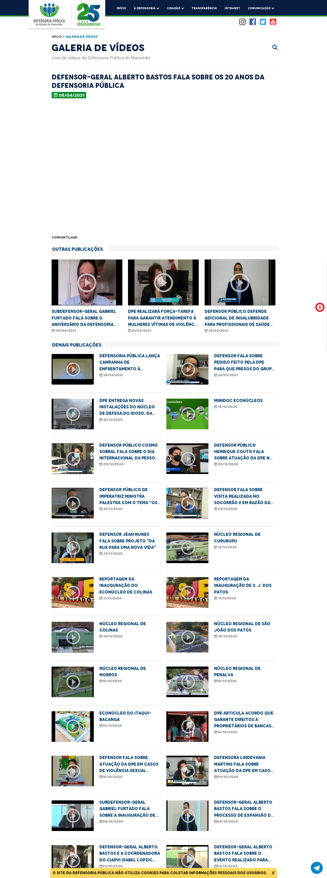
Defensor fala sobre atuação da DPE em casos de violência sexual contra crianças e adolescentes (128, 764)
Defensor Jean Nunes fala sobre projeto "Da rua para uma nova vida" (127, 541)
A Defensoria (146, 7)
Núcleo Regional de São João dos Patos (242, 627)
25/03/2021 (216, 331)
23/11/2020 (111, 553)
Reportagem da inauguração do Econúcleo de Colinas (125, 585)
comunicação (261, 7)
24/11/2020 (226, 509)
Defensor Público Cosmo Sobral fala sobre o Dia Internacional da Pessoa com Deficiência (128, 452)
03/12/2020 (111, 464)
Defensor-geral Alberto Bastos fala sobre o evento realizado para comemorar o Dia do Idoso (243, 853)
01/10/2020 (111, 866)
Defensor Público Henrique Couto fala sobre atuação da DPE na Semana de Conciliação (243, 452)
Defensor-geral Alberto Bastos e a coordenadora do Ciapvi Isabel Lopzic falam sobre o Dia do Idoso (129, 853)
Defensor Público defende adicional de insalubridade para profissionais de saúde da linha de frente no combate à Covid (237, 318)
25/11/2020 (111, 509)
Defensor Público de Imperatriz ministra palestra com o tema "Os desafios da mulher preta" (128, 496)
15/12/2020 (111, 420)
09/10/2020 (226, 777)
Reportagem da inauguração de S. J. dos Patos (243, 585)
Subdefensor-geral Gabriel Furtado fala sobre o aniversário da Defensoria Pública (84, 318)
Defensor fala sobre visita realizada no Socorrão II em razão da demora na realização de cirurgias (243, 496)
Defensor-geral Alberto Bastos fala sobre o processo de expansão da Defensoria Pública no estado (244, 809)
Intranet (232, 8)
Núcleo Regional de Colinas (122, 627)
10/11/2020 (111, 636)
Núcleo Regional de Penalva (237, 671)
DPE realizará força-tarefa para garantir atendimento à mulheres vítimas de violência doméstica (163, 318)
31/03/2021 (139, 331)
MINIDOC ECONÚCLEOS (238, 400)
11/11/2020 (110, 598)
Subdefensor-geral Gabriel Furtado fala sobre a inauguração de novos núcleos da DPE (127, 809)
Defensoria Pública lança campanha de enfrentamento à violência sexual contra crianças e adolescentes (129, 362)
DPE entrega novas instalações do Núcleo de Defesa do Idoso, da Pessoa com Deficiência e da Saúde (128, 407)
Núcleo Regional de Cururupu (237, 537)
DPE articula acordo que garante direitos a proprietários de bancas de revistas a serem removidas (243, 719)
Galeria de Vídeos (81, 37)
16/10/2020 (225, 732)
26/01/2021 (226, 375)
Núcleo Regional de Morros (122, 671)
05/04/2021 (69, 95)
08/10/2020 (111, 821)
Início (121, 8)
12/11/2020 (225, 547)
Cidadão (175, 7)
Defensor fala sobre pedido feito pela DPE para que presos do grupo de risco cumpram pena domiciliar (244, 362)
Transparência (204, 8)
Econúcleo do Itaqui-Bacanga (125, 716)
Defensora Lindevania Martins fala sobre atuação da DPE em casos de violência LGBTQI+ (243, 764)
